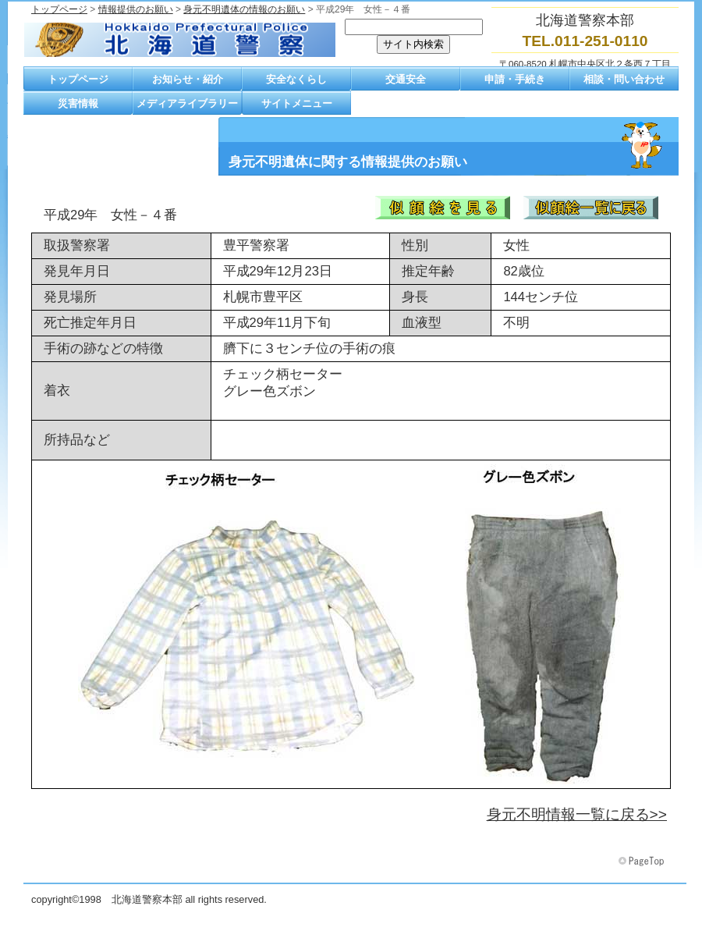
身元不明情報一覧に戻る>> (577, 814)
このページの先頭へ (643, 861)
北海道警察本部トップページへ (179, 40)
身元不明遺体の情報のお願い (244, 9)
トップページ (59, 9)
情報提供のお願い (135, 9)
